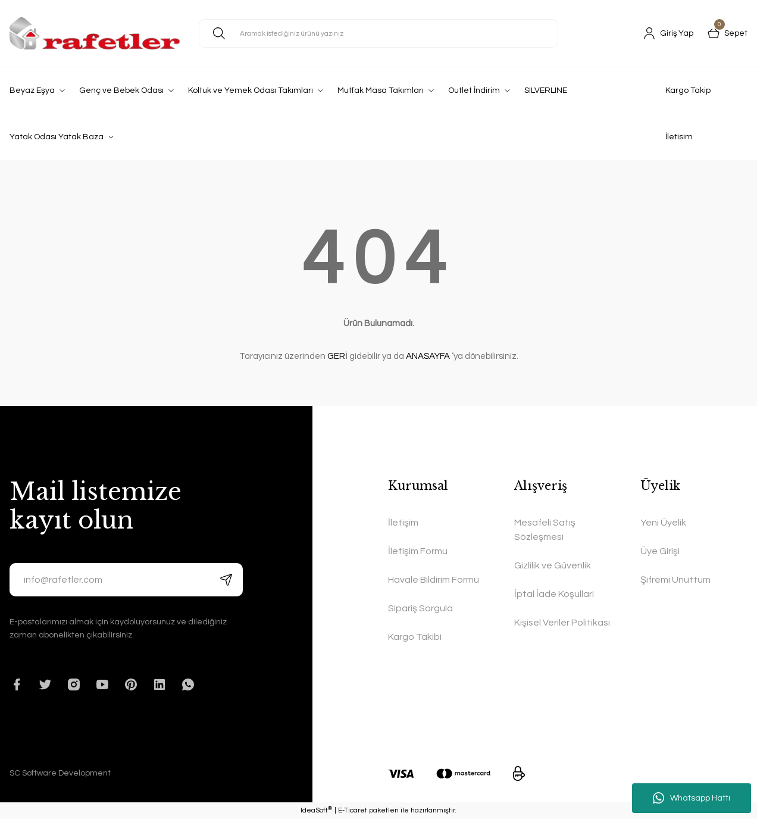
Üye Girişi (660, 551)
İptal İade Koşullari (554, 594)
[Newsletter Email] (126, 579)
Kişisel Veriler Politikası (562, 622)
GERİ (337, 356)
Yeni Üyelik (663, 522)
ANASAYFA (428, 356)
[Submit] (226, 579)
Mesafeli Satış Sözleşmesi (544, 530)
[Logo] (95, 33)
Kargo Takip (688, 90)
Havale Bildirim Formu (433, 579)
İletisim (679, 137)
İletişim (403, 522)
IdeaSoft (316, 810)
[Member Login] (668, 33)
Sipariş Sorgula (420, 608)
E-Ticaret (352, 810)
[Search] (378, 33)
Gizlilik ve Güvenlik (552, 565)
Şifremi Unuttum (675, 579)
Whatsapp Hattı (691, 798)
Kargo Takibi (415, 637)
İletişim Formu (418, 551)
